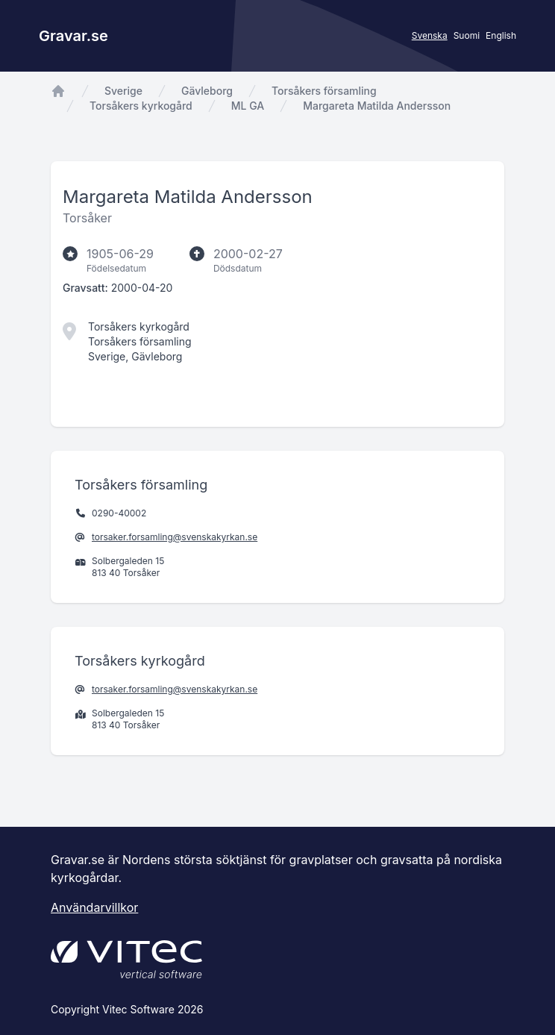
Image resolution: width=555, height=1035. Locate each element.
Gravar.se (73, 36)
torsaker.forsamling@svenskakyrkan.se (174, 536)
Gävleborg (207, 90)
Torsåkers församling (324, 90)
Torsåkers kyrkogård (141, 105)
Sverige (123, 90)
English (501, 35)
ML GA (247, 105)
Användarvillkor (94, 907)
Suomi (467, 35)
